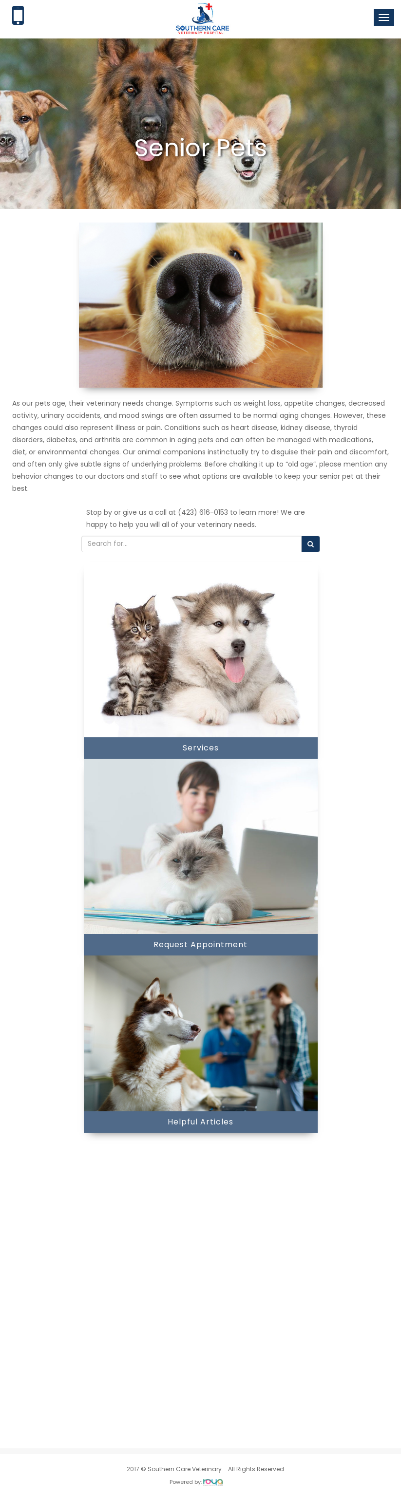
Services (201, 747)
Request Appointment (200, 944)
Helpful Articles (200, 1121)
